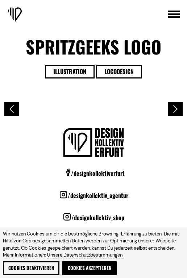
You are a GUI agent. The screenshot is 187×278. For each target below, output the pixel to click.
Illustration (69, 71)
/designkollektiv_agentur (98, 195)
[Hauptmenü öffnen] (174, 15)
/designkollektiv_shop (97, 217)
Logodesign (119, 71)
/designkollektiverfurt (98, 173)
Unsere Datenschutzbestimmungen (84, 255)
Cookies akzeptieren (89, 268)
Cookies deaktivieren (31, 268)
